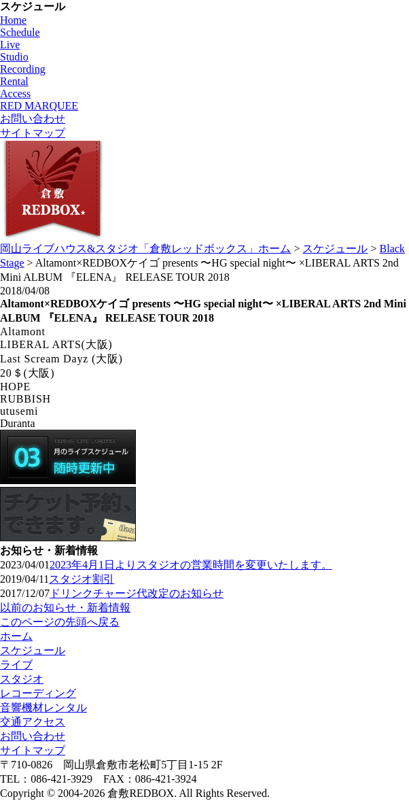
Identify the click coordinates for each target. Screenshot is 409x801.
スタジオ (21, 679)
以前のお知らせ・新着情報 (65, 607)
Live (10, 44)
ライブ (16, 664)
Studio (14, 57)
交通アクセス (32, 722)
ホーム (16, 636)
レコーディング (38, 693)
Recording (23, 69)
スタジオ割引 (81, 579)
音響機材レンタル (43, 707)
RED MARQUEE (39, 106)
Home (13, 20)
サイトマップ (32, 133)
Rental (14, 81)
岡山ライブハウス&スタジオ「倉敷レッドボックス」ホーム (145, 248)
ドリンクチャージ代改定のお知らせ (137, 593)
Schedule (20, 32)
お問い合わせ (32, 118)
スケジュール (335, 248)
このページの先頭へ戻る (60, 622)
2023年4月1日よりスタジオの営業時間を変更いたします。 (191, 564)
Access (15, 93)
